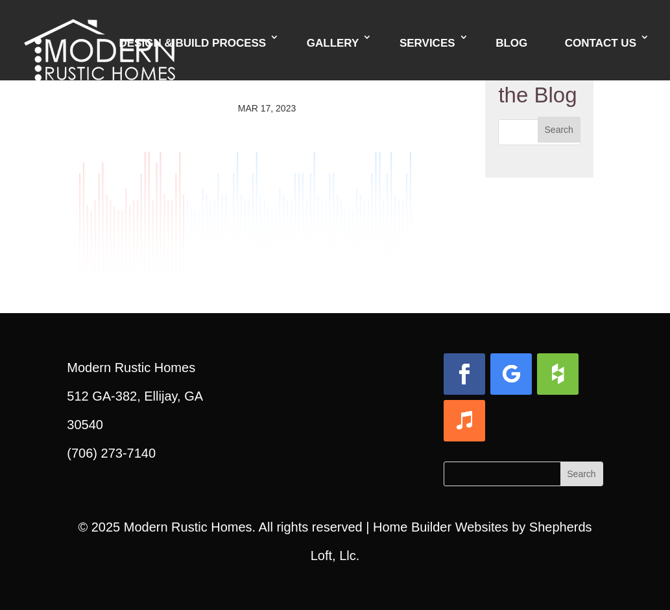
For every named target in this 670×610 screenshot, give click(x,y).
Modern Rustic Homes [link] (188, 527)
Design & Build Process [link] (192, 43)
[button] (559, 130)
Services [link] (427, 43)
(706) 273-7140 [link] (111, 453)
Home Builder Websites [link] (440, 527)
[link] (99, 39)
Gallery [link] (333, 43)
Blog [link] (511, 43)
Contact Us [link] (600, 43)
